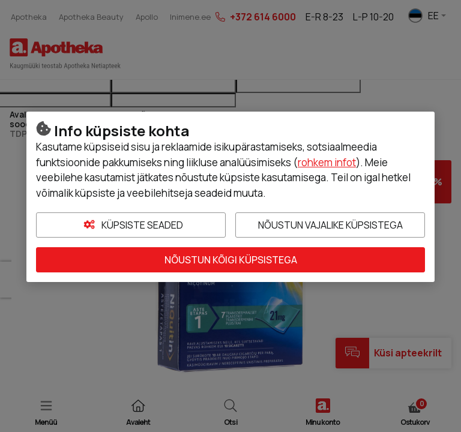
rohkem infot (327, 162)
